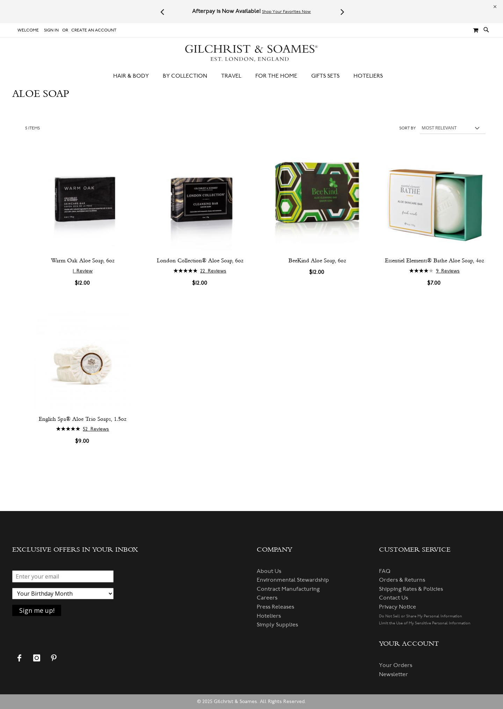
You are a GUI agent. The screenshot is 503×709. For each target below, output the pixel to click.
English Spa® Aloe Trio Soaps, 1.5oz (82, 419)
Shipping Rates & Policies (411, 589)
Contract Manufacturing (288, 589)
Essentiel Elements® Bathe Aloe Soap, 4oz (434, 260)
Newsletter (393, 674)
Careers (267, 597)
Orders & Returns (402, 579)
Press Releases (275, 606)
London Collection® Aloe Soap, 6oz (200, 260)
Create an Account (93, 30)
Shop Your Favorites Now (286, 11)
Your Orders (395, 665)
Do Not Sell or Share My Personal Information (420, 616)
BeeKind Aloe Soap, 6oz (317, 260)
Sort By (407, 128)
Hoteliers (269, 615)
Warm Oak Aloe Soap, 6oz (83, 260)
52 (96, 429)
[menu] (251, 76)
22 (213, 271)
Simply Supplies (277, 624)
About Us (269, 571)
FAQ (385, 571)
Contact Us (393, 597)
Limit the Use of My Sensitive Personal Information (425, 623)
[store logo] (251, 53)
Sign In (51, 30)
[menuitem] (134, 76)
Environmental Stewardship (293, 579)
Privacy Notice (397, 606)
